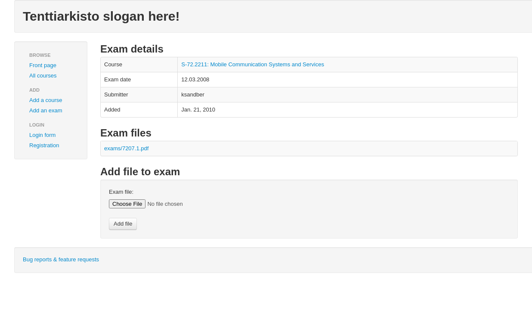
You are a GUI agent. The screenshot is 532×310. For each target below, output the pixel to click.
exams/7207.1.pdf (126, 148)
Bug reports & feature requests (61, 259)
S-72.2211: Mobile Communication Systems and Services (252, 64)
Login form (42, 135)
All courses (43, 75)
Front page (42, 65)
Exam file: (121, 192)
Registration (44, 145)
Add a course (45, 100)
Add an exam (45, 110)
